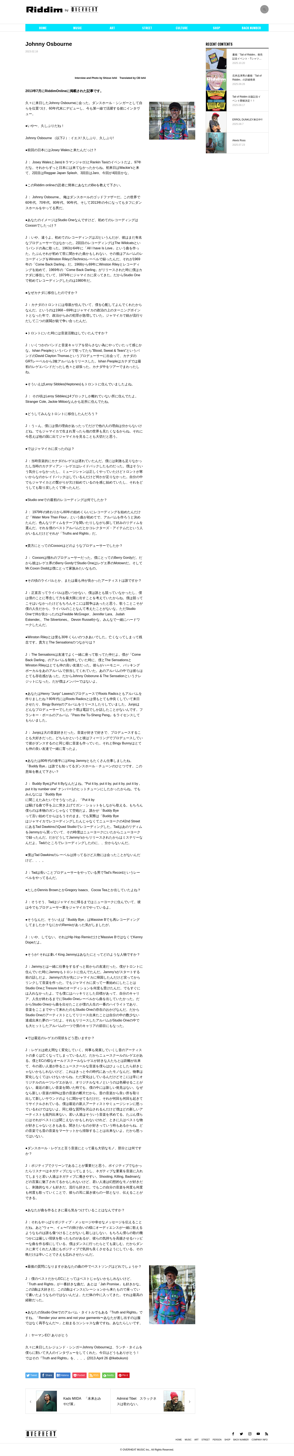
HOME (43, 27)
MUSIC (77, 27)
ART (112, 27)
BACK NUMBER (251, 27)
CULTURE (182, 27)
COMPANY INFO (260, 1440)
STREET (147, 27)
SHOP (216, 27)
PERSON (217, 1440)
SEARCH (264, 9)
